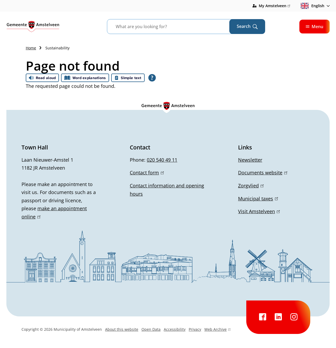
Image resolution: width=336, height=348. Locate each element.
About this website (121, 329)
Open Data (151, 329)
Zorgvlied (251, 185)
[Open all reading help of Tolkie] (152, 77)
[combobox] (175, 26)
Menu (314, 26)
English (312, 6)
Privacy (195, 329)
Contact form (147, 172)
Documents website (262, 172)
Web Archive (217, 330)
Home (31, 47)
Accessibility (175, 329)
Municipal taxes (258, 198)
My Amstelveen (274, 6)
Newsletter (250, 160)
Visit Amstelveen (259, 211)
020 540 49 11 (162, 160)
